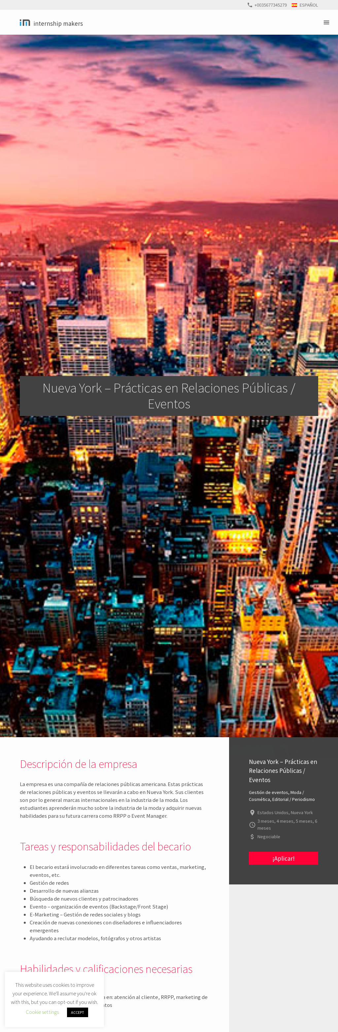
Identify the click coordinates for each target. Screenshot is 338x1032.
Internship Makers (58, 23)
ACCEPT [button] (77, 1012)
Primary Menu (327, 22)
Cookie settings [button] (42, 1011)
